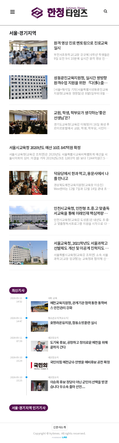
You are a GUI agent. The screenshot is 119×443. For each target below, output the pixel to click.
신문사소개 (59, 427)
